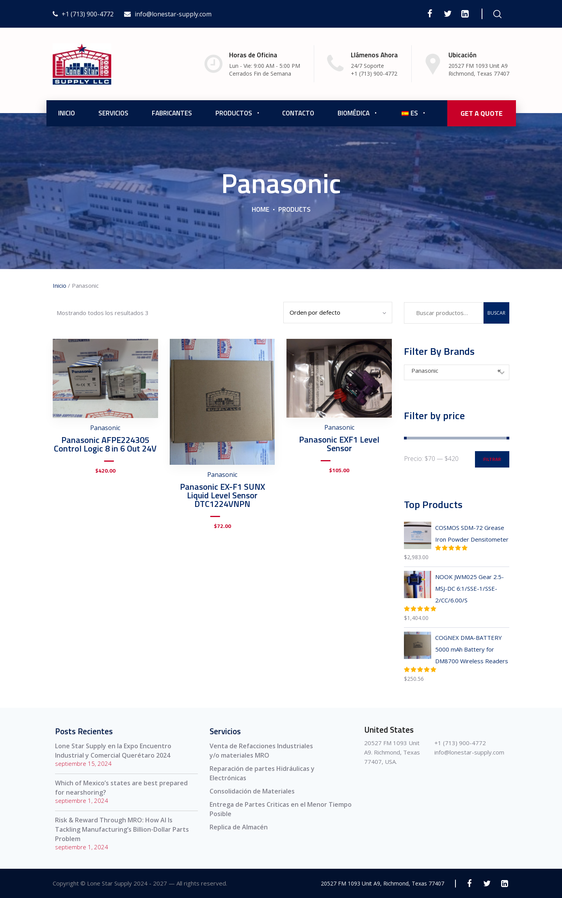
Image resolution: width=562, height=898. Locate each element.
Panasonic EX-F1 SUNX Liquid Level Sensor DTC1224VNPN (222, 495)
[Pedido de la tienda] (337, 312)
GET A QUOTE (482, 113)
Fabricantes (172, 113)
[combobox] (456, 372)
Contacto (298, 113)
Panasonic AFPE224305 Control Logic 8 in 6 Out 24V (105, 444)
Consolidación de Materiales (252, 791)
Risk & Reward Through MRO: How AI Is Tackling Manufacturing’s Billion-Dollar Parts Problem (122, 829)
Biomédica (354, 113)
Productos (233, 113)
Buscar (496, 313)
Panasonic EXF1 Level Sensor (339, 444)
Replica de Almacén (239, 827)
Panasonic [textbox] (456, 370)
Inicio (66, 113)
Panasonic (105, 427)
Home (260, 209)
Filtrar (492, 459)
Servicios (113, 113)
